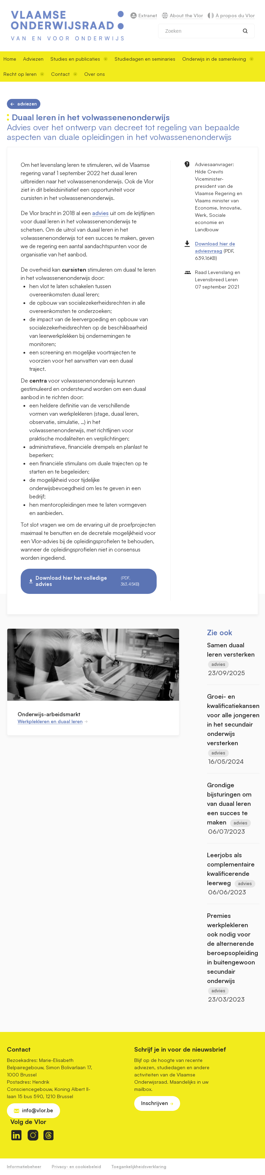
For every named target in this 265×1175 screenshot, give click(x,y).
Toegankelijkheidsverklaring (138, 1166)
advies (100, 213)
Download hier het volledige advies (92, 581)
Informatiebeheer (24, 1166)
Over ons (94, 74)
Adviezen (33, 59)
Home (9, 59)
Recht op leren (23, 74)
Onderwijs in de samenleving (218, 59)
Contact (64, 74)
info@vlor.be (37, 1110)
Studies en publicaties (79, 59)
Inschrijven (154, 1103)
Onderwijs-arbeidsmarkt (49, 714)
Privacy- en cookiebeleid (76, 1166)
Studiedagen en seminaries (145, 59)
